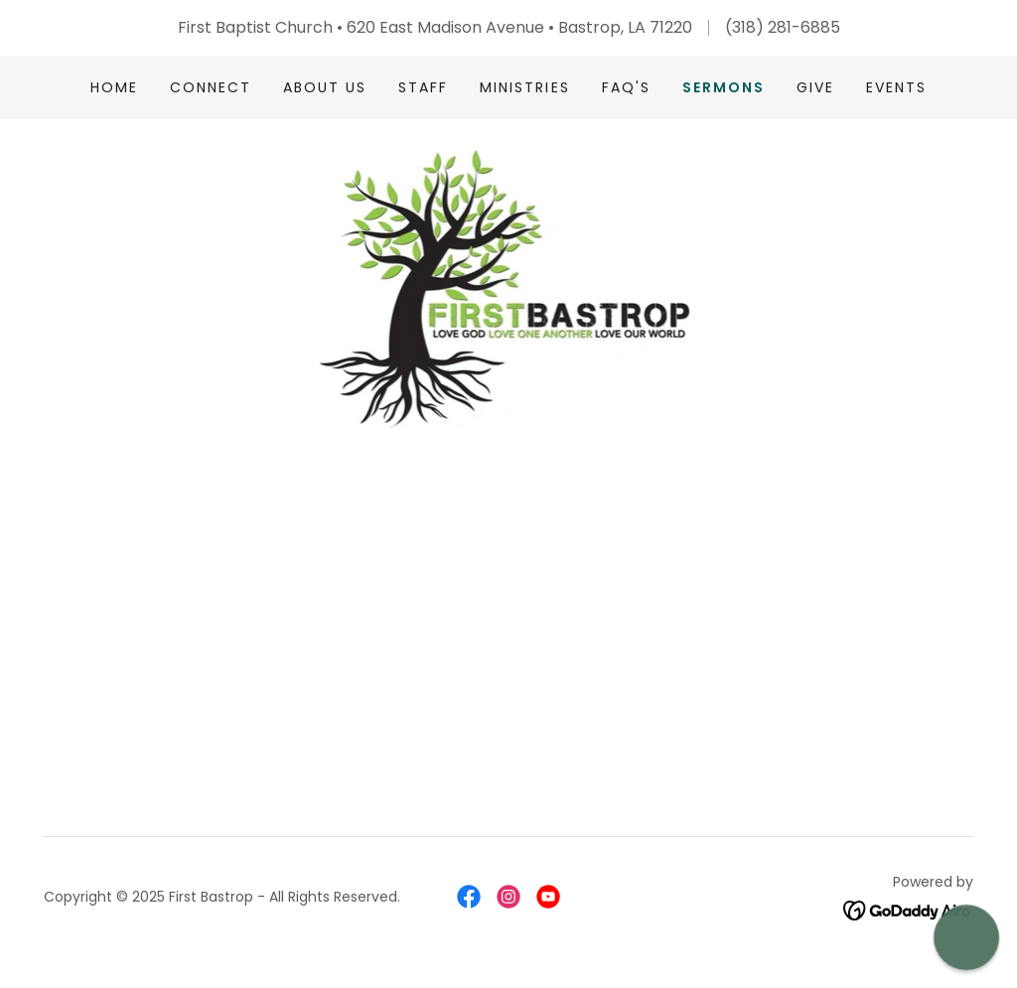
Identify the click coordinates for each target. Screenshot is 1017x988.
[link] (509, 287)
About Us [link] (324, 87)
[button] (966, 937)
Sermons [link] (723, 87)
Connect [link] (210, 87)
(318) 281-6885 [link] (782, 27)
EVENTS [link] (896, 87)
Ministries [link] (524, 87)
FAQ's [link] (626, 87)
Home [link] (114, 87)
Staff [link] (423, 87)
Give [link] (815, 87)
